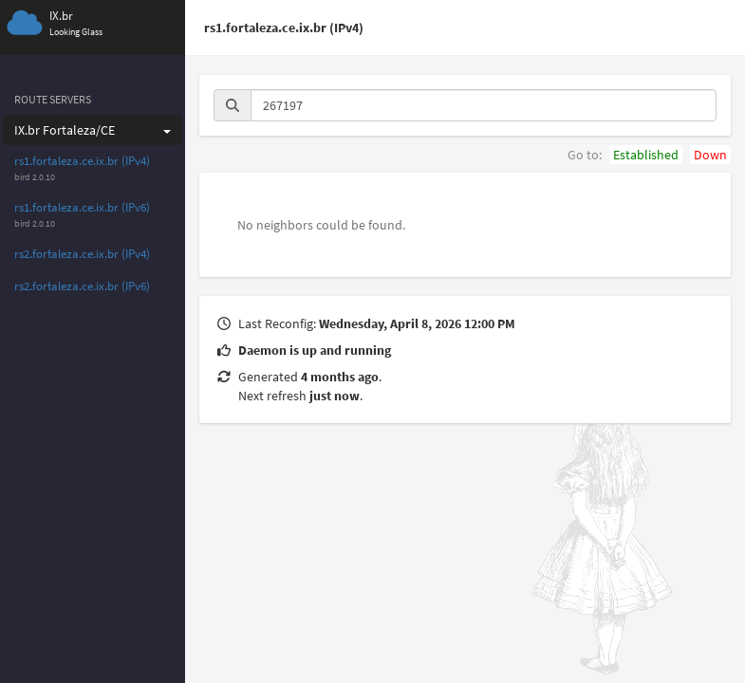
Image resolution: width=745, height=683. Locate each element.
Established (646, 154)
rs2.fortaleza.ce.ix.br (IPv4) (82, 254)
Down (710, 154)
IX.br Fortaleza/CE (92, 129)
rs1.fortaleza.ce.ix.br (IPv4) (82, 161)
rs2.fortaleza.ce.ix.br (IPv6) (82, 286)
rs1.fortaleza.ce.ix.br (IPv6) (82, 207)
